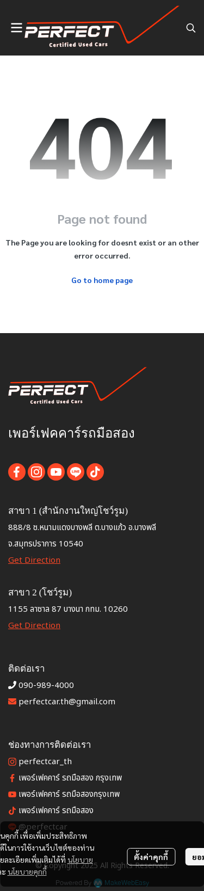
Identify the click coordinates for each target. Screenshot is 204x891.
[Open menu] (16, 28)
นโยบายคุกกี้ (27, 871)
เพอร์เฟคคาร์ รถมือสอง (56, 810)
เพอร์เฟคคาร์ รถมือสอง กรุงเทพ (70, 778)
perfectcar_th (45, 761)
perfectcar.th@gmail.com (66, 702)
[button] (191, 27)
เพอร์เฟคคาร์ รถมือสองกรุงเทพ (69, 794)
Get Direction (34, 560)
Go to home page (102, 280)
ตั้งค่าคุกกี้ (151, 857)
